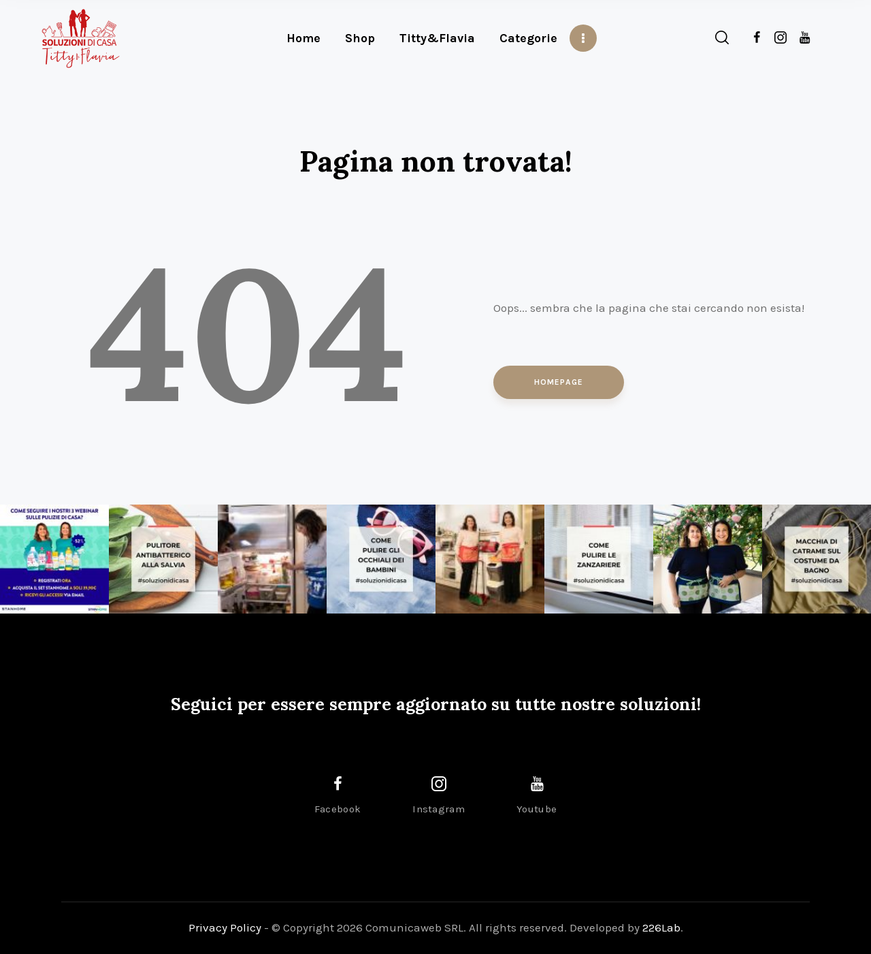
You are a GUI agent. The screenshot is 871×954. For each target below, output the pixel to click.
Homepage (558, 382)
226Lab (661, 927)
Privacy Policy (224, 927)
